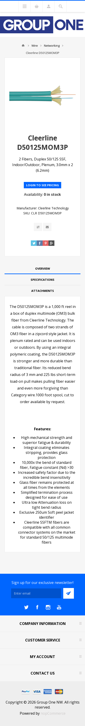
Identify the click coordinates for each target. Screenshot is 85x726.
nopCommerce (53, 713)
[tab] (42, 268)
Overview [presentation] (42, 268)
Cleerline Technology (53, 208)
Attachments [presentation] (42, 291)
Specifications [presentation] (42, 280)
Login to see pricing (42, 185)
